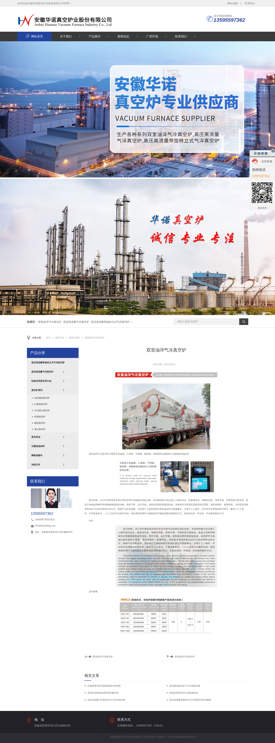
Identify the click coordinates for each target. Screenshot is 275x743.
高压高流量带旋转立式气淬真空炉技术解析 (190, 700)
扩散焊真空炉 (41, 404)
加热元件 (35, 464)
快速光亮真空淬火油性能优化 (183, 693)
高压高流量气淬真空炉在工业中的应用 (106, 700)
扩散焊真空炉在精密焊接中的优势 (104, 686)
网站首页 (34, 36)
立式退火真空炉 (42, 410)
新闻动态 (123, 36)
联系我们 (250, 3)
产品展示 (95, 36)
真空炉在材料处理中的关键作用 (102, 693)
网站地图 (232, 3)
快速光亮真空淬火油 (41, 381)
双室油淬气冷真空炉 (49, 321)
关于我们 (66, 36)
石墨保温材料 (38, 446)
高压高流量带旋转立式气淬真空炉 (110, 321)
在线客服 (266, 161)
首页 (48, 337)
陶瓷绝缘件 (36, 455)
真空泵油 (35, 437)
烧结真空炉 (39, 423)
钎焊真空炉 (39, 416)
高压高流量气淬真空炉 (76, 321)
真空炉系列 (74, 337)
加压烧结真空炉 (42, 398)
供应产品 (59, 337)
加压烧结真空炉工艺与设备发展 (184, 686)
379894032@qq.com (45, 526)
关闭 (273, 151)
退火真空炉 (39, 429)
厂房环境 (152, 36)
